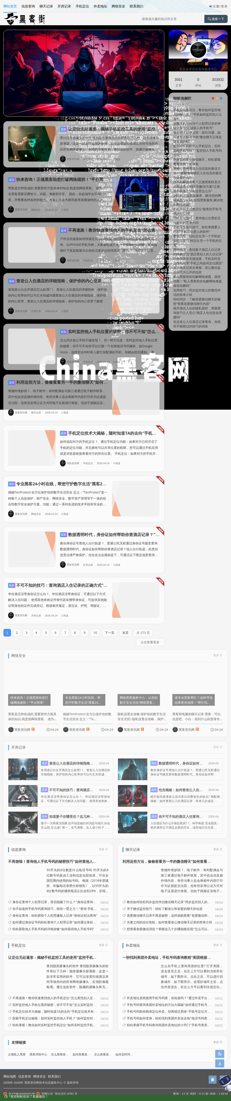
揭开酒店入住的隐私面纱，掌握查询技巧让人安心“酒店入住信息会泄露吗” (197, 312)
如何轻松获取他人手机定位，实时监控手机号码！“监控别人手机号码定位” (197, 150)
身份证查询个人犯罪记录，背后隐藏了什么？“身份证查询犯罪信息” (59, 898)
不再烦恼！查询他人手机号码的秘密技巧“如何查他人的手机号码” (60, 857)
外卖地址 (100, 6)
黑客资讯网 (71, 159)
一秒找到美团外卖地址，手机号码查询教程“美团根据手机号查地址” (176, 953)
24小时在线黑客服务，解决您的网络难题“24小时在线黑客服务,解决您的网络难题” (198, 200)
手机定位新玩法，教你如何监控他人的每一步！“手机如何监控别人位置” (197, 114)
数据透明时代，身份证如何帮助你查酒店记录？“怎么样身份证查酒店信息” (131, 530)
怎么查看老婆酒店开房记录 (68, 1050)
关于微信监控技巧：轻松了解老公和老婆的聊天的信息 (165, 905)
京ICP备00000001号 (19, 1094)
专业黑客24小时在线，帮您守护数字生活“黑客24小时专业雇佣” (69, 479)
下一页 (109, 628)
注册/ (215, 6)
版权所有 (73, 1082)
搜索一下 (216, 19)
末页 (125, 628)
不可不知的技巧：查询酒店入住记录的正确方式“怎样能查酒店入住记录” (77, 581)
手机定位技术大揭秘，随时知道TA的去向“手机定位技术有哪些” (121, 429)
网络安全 (118, 6)
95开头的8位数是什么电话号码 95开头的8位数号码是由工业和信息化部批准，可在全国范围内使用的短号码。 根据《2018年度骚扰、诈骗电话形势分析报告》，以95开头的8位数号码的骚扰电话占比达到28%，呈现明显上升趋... (77, 876)
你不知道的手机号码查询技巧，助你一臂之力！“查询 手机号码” (56, 905)
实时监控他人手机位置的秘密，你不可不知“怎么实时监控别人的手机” (127, 327)
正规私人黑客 (17, 1050)
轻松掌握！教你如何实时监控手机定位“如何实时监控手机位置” (56, 1021)
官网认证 (44, 1094)
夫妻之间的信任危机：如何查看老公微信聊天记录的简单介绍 (169, 918)
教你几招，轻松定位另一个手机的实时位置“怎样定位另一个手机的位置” (197, 240)
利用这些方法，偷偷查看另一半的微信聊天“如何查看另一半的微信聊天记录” (81, 378)
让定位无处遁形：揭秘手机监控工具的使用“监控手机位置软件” (120, 129)
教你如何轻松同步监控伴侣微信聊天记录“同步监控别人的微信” (171, 898)
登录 (224, 6)
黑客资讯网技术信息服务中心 (43, 1082)
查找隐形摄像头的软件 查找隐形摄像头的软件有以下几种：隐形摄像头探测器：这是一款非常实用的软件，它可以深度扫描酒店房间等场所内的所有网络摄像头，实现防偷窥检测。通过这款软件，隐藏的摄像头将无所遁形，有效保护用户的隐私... (77, 972)
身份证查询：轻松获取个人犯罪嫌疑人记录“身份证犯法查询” (54, 911)
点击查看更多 (150, 638)
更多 (103, 845)
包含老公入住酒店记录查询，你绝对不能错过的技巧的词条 (197, 324)
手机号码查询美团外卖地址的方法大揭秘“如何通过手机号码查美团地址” (177, 1001)
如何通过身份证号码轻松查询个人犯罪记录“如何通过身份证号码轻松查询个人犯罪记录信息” (76, 918)
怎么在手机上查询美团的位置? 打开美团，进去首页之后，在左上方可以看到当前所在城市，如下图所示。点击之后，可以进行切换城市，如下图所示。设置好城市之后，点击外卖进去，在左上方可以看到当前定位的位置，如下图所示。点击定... (192, 972)
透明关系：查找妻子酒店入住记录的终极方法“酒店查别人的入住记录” (198, 251)
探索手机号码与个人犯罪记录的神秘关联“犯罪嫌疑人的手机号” (197, 125)
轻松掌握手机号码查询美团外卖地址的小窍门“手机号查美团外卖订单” (175, 1021)
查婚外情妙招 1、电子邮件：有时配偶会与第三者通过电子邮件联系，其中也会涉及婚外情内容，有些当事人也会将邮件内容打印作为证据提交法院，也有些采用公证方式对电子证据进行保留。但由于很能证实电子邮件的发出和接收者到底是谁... (192, 876)
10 (95, 628)
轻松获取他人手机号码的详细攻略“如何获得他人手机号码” (53, 925)
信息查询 (28, 6)
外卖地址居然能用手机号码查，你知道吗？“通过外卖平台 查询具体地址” (177, 994)
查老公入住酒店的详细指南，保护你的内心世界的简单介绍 (65, 277)
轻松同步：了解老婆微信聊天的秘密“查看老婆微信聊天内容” (197, 301)
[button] (133, 112)
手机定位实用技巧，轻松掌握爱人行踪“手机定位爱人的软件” (197, 229)
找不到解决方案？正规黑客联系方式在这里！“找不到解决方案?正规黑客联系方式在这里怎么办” (197, 186)
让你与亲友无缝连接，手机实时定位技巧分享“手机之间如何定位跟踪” (198, 260)
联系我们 (136, 6)
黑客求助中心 (38, 1050)
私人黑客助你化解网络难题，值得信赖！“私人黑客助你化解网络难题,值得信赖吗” (198, 281)
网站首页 (10, 6)
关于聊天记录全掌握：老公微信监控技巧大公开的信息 (197, 269)
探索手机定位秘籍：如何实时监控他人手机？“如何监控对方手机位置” (61, 1014)
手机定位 (82, 6)
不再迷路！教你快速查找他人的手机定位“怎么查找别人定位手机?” (123, 226)
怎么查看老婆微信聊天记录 (111, 1050)
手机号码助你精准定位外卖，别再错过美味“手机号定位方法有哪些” (174, 1007)
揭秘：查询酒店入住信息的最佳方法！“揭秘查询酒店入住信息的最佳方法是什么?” (197, 173)
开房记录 (64, 6)
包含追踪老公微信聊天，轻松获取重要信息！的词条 (197, 161)
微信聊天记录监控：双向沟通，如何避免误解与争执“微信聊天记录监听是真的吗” (197, 137)
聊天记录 (46, 6)
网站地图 (9, 1076)
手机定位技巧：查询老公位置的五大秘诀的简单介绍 (197, 220)
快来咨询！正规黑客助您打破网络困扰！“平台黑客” (58, 175)
